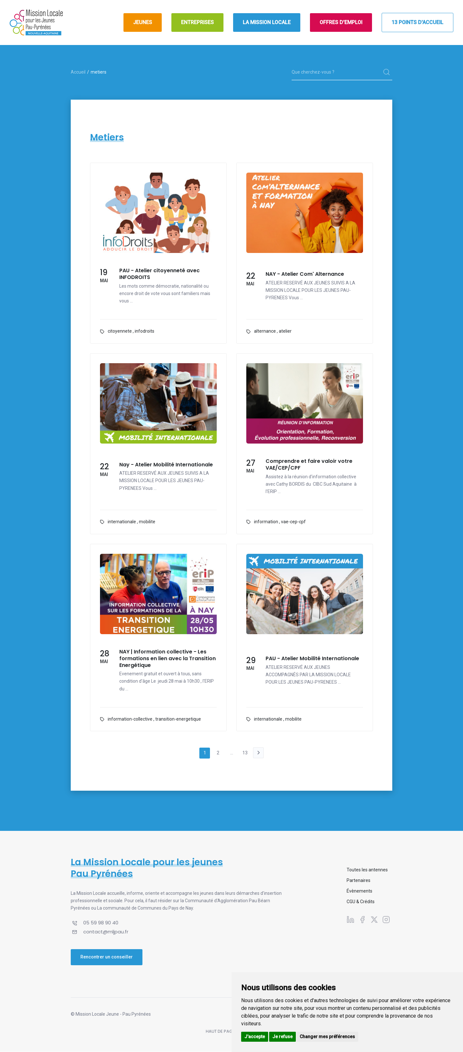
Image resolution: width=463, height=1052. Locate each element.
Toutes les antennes (367, 870)
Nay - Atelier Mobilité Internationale (166, 465)
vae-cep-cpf (293, 521)
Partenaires (358, 881)
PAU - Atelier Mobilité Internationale (312, 658)
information (266, 521)
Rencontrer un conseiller (106, 957)
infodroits (144, 331)
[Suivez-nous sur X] (374, 920)
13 (246, 753)
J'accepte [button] (254, 1036)
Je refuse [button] (282, 1036)
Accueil (78, 72)
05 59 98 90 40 (100, 923)
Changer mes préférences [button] (327, 1036)
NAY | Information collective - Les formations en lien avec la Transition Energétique (167, 659)
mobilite (147, 521)
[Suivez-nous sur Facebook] (362, 920)
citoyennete (120, 331)
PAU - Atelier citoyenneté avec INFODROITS (159, 274)
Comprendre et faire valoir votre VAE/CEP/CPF (309, 465)
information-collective (130, 719)
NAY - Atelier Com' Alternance (305, 274)
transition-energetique (178, 719)
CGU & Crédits (361, 902)
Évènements (359, 891)
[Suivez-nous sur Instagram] (386, 920)
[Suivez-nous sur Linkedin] (350, 920)
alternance (265, 331)
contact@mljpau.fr (105, 932)
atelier (285, 331)
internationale (122, 521)
